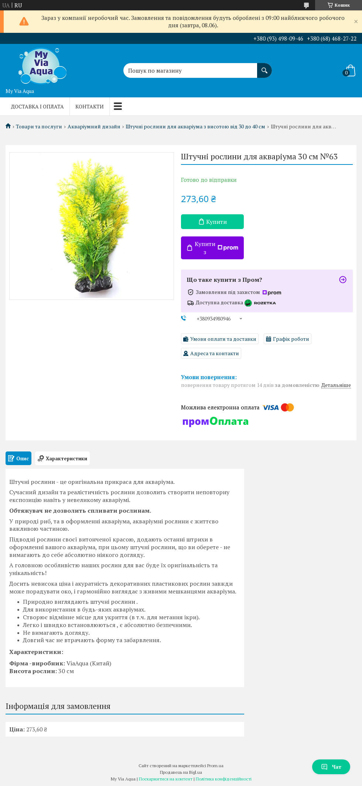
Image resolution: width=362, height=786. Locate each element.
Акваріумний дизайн (94, 126)
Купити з (216, 248)
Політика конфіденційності (224, 779)
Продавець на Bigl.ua (181, 772)
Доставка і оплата (37, 106)
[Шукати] (264, 66)
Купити (216, 222)
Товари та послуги (39, 126)
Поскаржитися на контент (165, 779)
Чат (331, 766)
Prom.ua (215, 765)
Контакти (89, 106)
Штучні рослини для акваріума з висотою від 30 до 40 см (195, 126)
